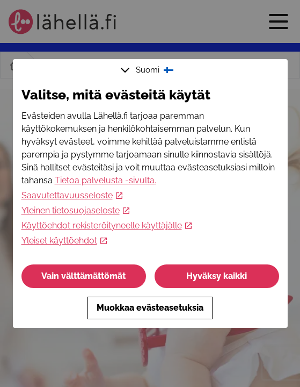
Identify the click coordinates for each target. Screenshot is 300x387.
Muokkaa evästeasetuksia (150, 308)
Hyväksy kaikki (216, 276)
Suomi (148, 69)
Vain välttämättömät (83, 276)
